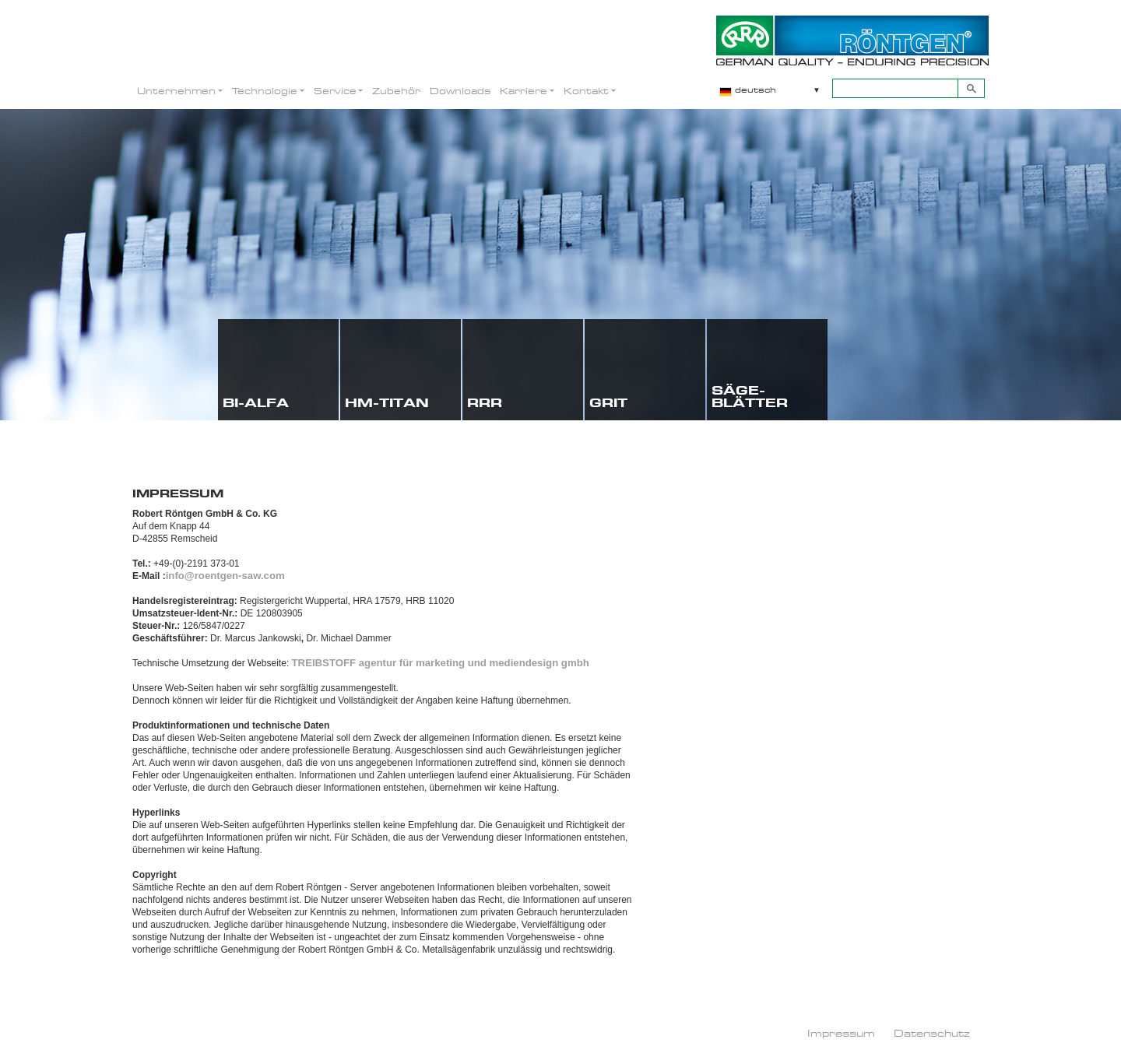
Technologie (264, 91)
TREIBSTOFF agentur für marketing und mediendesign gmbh (440, 663)
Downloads (460, 91)
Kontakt (586, 91)
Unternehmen (176, 91)
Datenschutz (932, 1033)
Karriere (523, 91)
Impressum (841, 1033)
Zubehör (396, 91)
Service (335, 91)
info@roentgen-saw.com (225, 575)
